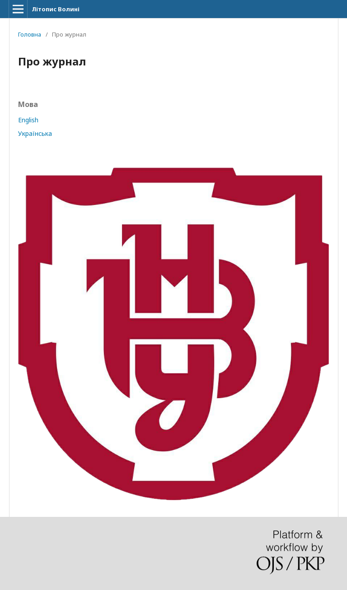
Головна (29, 34)
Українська (35, 133)
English (28, 120)
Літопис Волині (56, 9)
